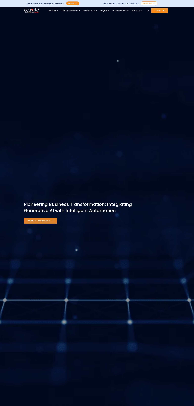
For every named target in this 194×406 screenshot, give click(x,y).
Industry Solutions (69, 10)
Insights (103, 10)
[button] (72, 3)
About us (136, 10)
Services (52, 10)
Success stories (119, 10)
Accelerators (89, 10)
